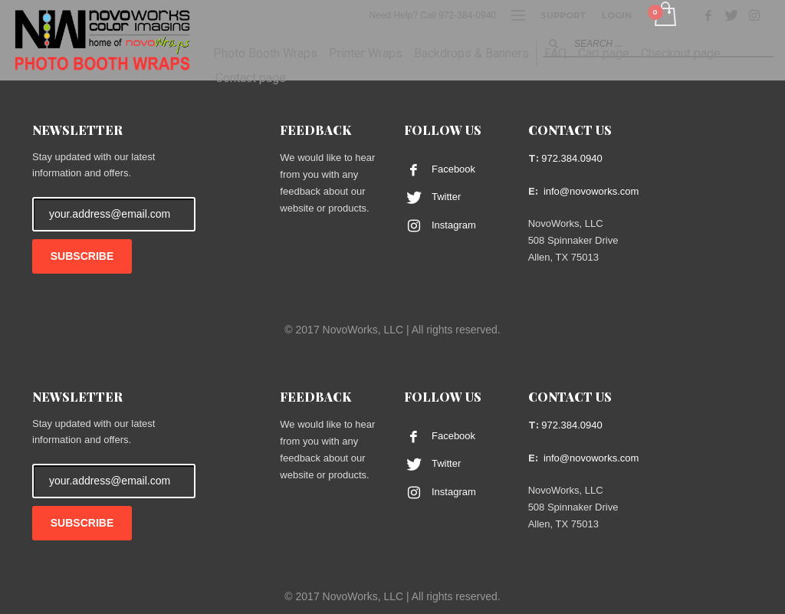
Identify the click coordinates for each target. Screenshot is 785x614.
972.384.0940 (572, 158)
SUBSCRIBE (82, 256)
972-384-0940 (467, 15)
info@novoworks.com (591, 191)
